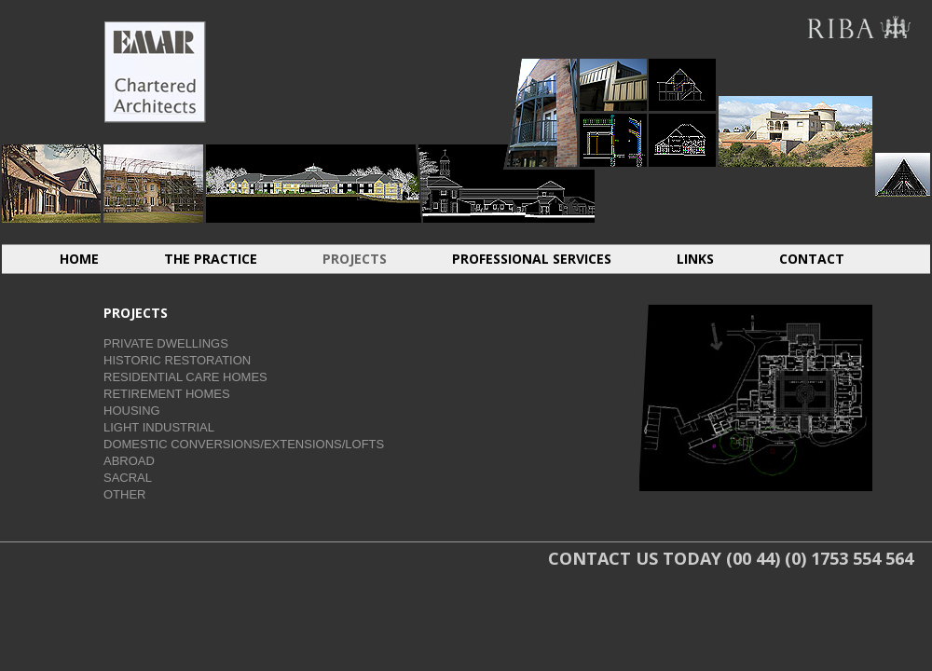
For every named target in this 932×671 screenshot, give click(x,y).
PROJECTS (354, 258)
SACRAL (902, 175)
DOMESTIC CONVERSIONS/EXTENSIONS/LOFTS (243, 444)
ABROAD (795, 75)
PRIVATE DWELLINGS (165, 343)
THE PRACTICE (210, 258)
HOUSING (542, 112)
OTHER (124, 494)
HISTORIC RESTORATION (153, 183)
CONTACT (811, 258)
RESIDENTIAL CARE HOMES (313, 183)
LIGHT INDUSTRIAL (613, 84)
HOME (79, 258)
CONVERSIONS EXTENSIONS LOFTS (682, 84)
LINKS (695, 258)
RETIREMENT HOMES (506, 183)
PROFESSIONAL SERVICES (531, 258)
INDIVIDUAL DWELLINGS (51, 183)
